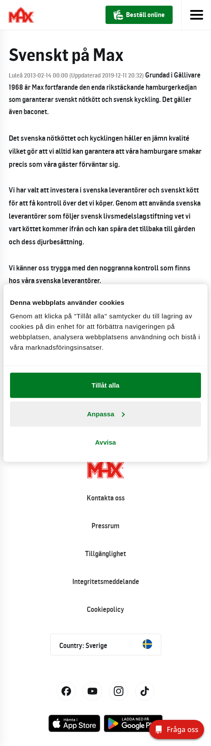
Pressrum (105, 525)
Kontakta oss (106, 497)
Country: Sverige (105, 644)
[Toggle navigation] (196, 15)
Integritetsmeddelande (105, 581)
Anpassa (106, 413)
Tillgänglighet (105, 553)
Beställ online (139, 15)
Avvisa (105, 442)
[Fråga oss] (176, 729)
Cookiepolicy (105, 609)
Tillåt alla (105, 385)
